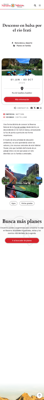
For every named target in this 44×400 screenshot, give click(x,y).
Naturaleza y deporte (23, 43)
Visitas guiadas (27, 203)
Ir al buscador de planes (22, 240)
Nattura (20, 114)
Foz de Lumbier (20, 127)
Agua (13, 203)
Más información (22, 99)
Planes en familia (24, 45)
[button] (6, 181)
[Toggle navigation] (39, 5)
